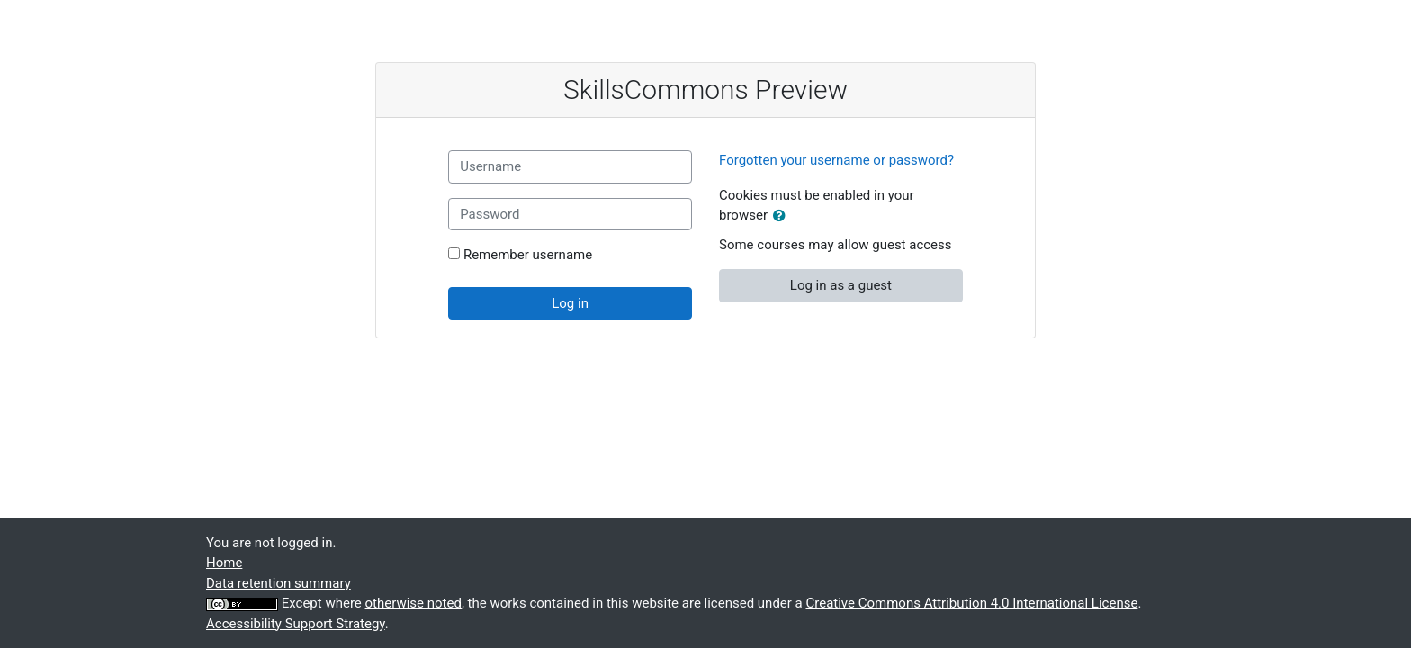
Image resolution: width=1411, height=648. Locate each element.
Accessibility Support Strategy (295, 624)
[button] (783, 216)
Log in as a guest (841, 285)
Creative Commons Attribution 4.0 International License (971, 603)
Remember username (527, 255)
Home (224, 562)
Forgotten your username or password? (836, 160)
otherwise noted (413, 603)
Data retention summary (278, 583)
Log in (570, 303)
